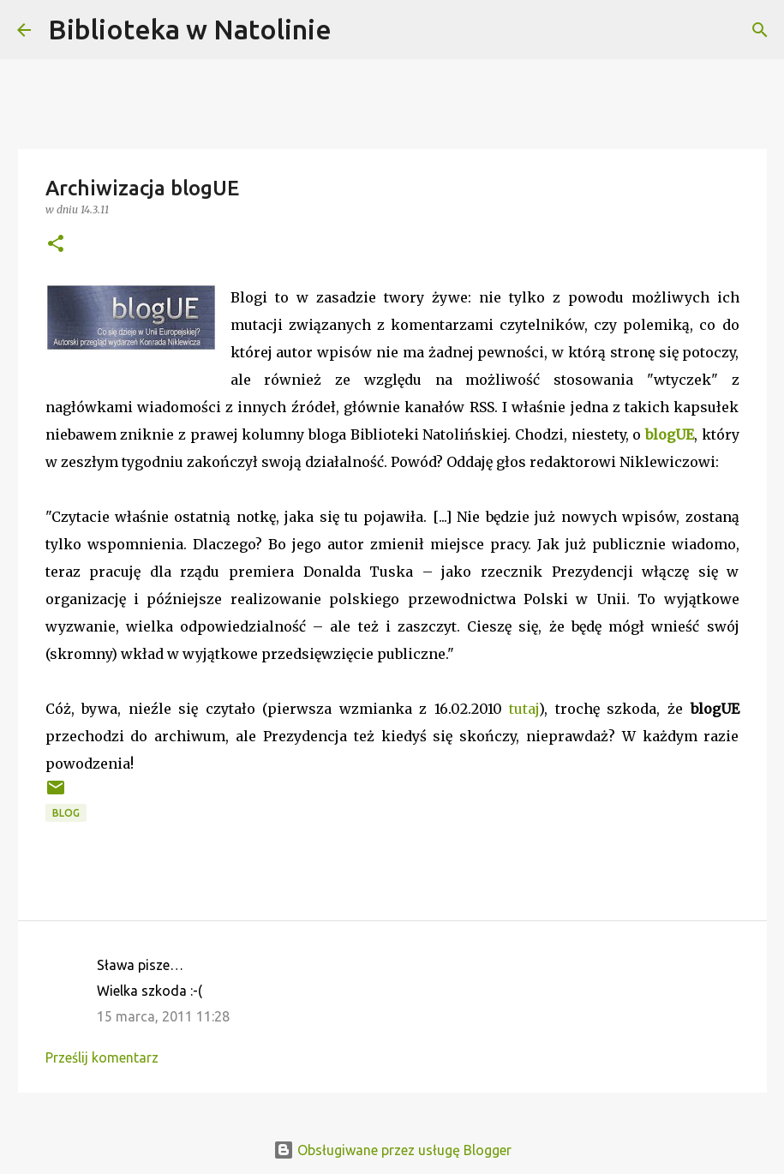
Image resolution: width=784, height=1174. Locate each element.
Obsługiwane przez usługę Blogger (392, 1150)
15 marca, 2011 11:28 (163, 1016)
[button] (55, 244)
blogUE (669, 434)
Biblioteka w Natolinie (190, 29)
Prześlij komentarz (102, 1057)
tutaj (524, 708)
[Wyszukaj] (355, 30)
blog (66, 812)
